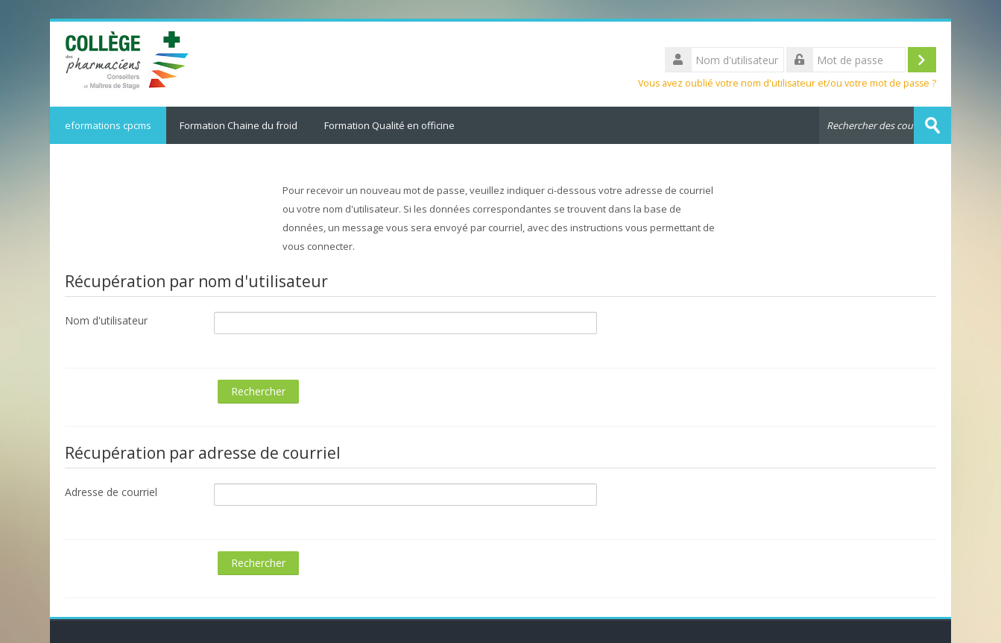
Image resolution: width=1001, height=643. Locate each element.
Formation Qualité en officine (389, 125)
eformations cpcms (108, 125)
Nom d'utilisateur (106, 320)
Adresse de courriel (111, 492)
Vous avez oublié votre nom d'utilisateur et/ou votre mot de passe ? (787, 83)
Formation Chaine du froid (238, 125)
